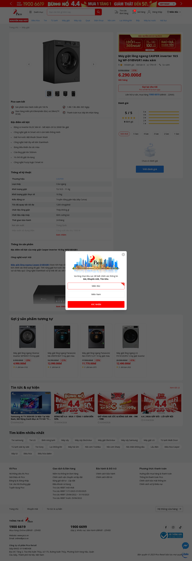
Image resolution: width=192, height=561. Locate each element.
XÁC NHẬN (96, 304)
